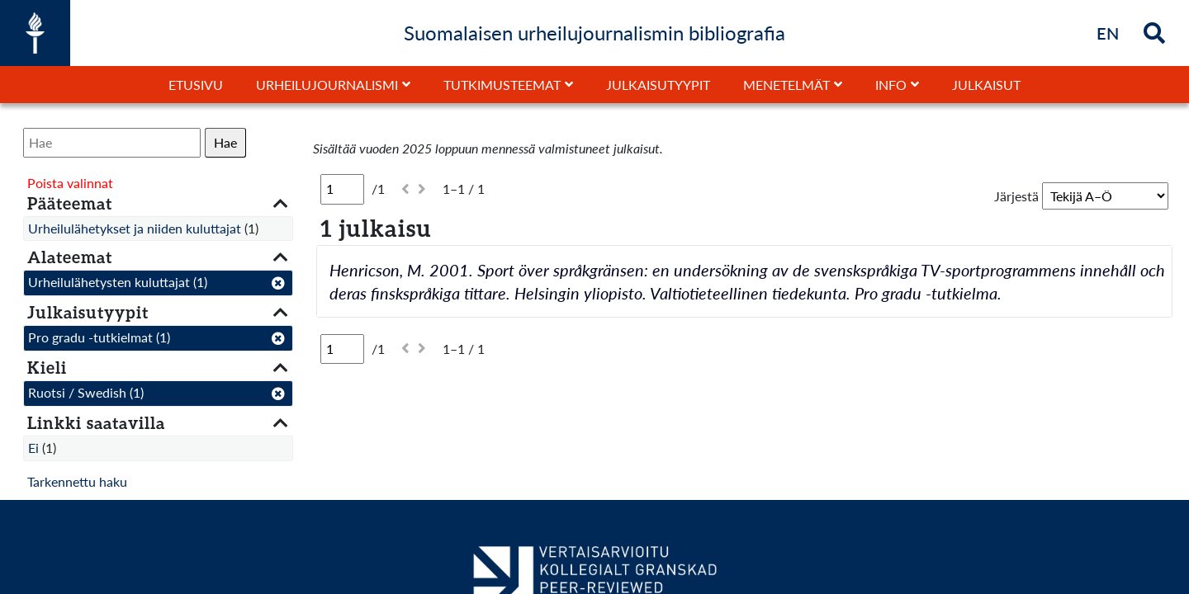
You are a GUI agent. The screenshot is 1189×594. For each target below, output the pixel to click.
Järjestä (1016, 196)
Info (891, 84)
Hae (225, 142)
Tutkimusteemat (502, 84)
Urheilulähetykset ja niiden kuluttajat (134, 228)
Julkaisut (986, 84)
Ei (33, 447)
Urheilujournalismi (327, 84)
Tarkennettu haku (77, 481)
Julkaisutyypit (658, 84)
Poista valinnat (70, 183)
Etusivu (195, 84)
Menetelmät (786, 84)
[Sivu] (342, 189)
